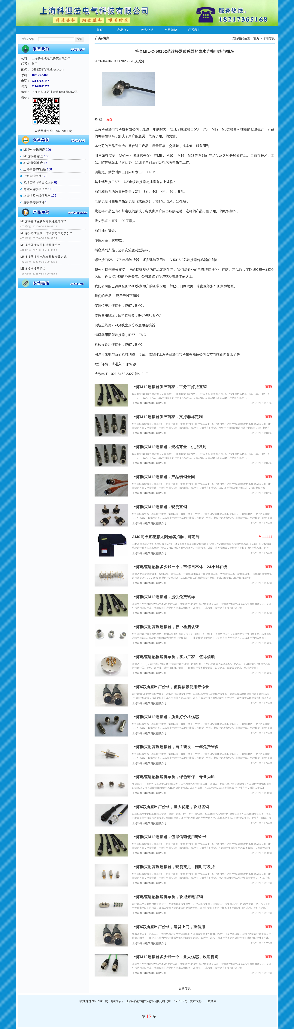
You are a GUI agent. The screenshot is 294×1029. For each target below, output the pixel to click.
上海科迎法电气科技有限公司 (149, 403)
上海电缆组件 (32, 176)
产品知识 (170, 30)
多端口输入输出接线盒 (38, 182)
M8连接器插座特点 (33, 268)
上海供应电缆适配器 (36, 195)
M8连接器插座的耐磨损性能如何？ (43, 221)
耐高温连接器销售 (35, 189)
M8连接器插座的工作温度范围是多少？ (46, 233)
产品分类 (147, 30)
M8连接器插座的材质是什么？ (40, 245)
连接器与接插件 (33, 202)
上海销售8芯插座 (34, 169)
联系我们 (194, 30)
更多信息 (185, 988)
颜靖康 (212, 1001)
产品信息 (123, 30)
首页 (100, 30)
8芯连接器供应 (33, 162)
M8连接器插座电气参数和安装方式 (43, 256)
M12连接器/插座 (34, 149)
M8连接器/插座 (33, 156)
